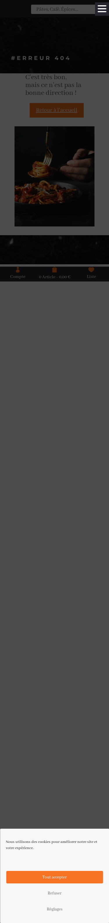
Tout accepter (54, 877)
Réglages (54, 909)
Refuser (55, 893)
